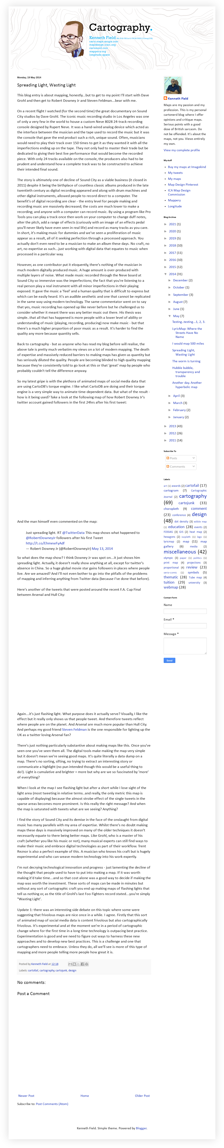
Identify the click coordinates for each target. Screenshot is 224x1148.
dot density (181, 521)
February (180, 410)
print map (171, 562)
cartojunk (61, 970)
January (179, 417)
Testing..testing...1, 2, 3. (188, 322)
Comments (175, 466)
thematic (171, 577)
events (198, 527)
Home (85, 1096)
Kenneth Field (178, 98)
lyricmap (169, 541)
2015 (173, 267)
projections (194, 562)
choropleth (171, 509)
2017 (173, 253)
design (72, 970)
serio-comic (170, 572)
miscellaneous (180, 552)
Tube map (195, 577)
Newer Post (26, 1096)
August (178, 302)
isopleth (186, 537)
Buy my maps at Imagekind (187, 167)
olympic (168, 558)
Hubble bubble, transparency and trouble (186, 372)
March (178, 403)
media (194, 546)
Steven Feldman (74, 730)
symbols (193, 572)
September (181, 295)
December (181, 280)
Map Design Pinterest (183, 184)
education (176, 527)
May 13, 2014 (102, 549)
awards (176, 486)
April (177, 396)
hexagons (169, 537)
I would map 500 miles (188, 343)
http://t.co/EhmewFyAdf (45, 543)
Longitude (175, 206)
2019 (173, 238)
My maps (174, 179)
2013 (173, 426)
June (176, 309)
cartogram (171, 490)
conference (179, 515)
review (192, 568)
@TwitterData (73, 533)
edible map (200, 521)
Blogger (141, 1128)
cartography (47, 970)
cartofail (33, 970)
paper (183, 558)
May (176, 316)
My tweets (175, 173)
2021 (173, 224)
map (186, 541)
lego (199, 537)
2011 (173, 440)
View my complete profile (182, 150)
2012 (173, 433)
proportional (171, 567)
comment (199, 509)
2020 (173, 231)
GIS (181, 532)
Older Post (142, 1096)
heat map (196, 532)
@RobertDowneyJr (41, 538)
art (165, 486)
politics (197, 558)
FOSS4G (168, 532)
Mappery (174, 200)
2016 (173, 260)
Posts (171, 458)
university (194, 582)
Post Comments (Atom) (52, 1104)
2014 (173, 274)
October (179, 287)
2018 (173, 245)
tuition (169, 583)
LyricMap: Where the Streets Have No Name (187, 333)
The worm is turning (186, 361)
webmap (171, 588)
